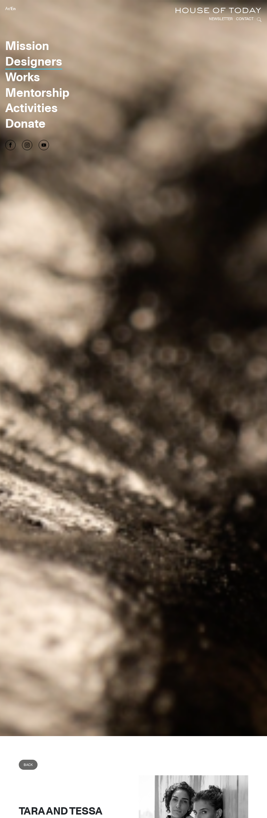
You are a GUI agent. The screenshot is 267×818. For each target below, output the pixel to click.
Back (28, 745)
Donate (25, 104)
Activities (31, 88)
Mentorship (37, 73)
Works (22, 57)
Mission (27, 26)
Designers (33, 42)
